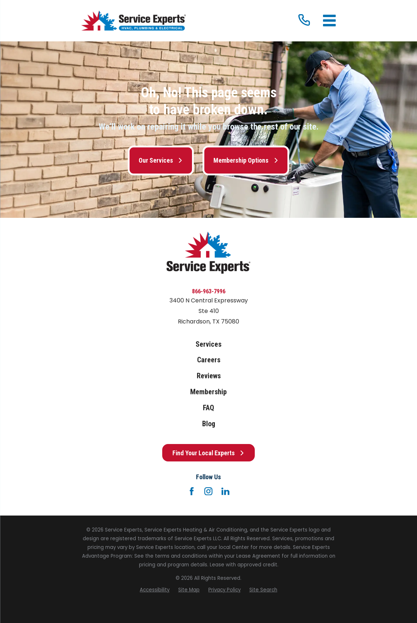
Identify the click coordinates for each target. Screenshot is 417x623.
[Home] (133, 21)
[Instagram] (208, 491)
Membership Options (245, 160)
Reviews (209, 376)
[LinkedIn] (225, 491)
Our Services (161, 160)
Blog (208, 424)
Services (208, 344)
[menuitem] (154, 590)
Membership (208, 392)
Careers (208, 360)
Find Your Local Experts (208, 453)
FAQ (208, 408)
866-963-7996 (208, 291)
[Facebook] (192, 491)
